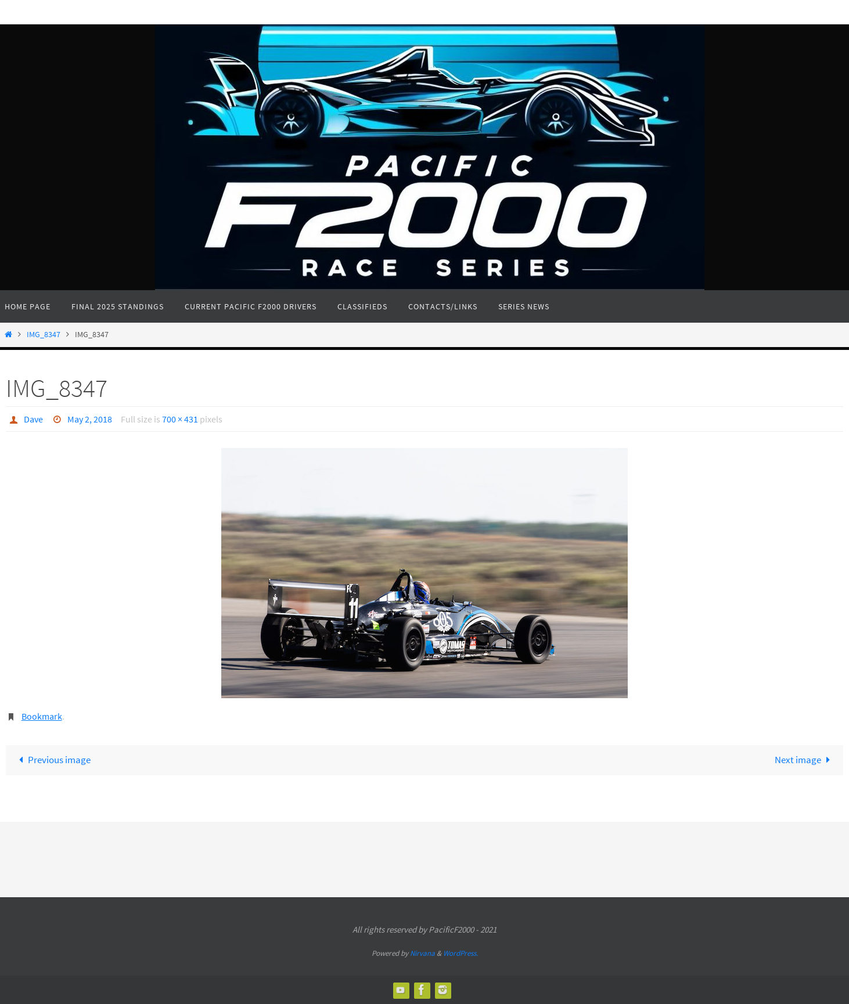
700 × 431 (180, 419)
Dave (33, 419)
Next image (805, 759)
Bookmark (41, 716)
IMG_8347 (43, 335)
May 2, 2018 (89, 419)
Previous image (52, 759)
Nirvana (422, 953)
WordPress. (460, 953)
